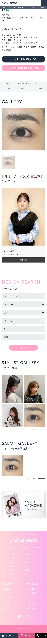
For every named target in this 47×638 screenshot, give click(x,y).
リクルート (31, 597)
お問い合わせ (31, 608)
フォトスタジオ (7, 593)
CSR (28, 600)
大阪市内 (14, 562)
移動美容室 (6, 589)
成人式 (4, 609)
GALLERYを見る (10, 254)
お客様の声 (36, 547)
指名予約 (23, 260)
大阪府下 (14, 566)
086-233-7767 (11, 29)
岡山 (26, 562)
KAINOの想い (31, 589)
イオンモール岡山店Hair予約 (23, 59)
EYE (42, 7)
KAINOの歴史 (31, 593)
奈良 (12, 574)
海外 (26, 574)
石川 (26, 558)
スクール (5, 605)
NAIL (33, 7)
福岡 (26, 566)
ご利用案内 (11, 547)
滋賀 (12, 570)
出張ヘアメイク (7, 601)
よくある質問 (23, 547)
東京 (12, 558)
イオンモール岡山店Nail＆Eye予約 (23, 68)
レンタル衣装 (7, 597)
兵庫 (12, 578)
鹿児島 (27, 570)
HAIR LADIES (7, 7)
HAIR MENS (21, 7)
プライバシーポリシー (35, 604)
